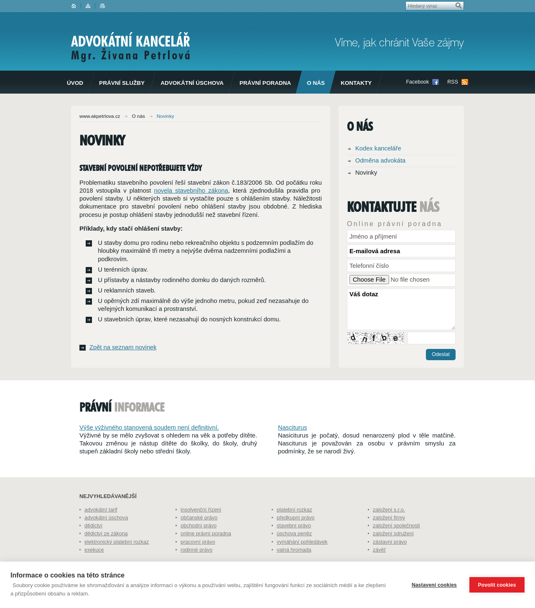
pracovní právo (198, 560)
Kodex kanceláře (378, 148)
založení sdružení (393, 552)
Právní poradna (265, 83)
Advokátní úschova (192, 83)
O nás (316, 83)
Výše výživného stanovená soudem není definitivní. (149, 446)
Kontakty (356, 83)
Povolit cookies (497, 585)
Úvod (75, 83)
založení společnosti (396, 544)
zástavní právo (390, 560)
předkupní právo (295, 536)
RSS (452, 82)
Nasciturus (292, 446)
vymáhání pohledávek (302, 560)
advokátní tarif (100, 528)
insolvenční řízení (201, 528)
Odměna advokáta (380, 160)
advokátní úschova (106, 536)
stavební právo (294, 544)
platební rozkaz (294, 528)
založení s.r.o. (389, 528)
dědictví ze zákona (106, 552)
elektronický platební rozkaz (116, 560)
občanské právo (199, 536)
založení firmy (389, 536)
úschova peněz (294, 552)
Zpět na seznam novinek (122, 347)
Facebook (417, 82)
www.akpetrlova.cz (99, 116)
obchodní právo (199, 544)
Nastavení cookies (434, 585)
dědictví (93, 544)
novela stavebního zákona (191, 190)
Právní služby (122, 83)
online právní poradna (206, 552)
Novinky (366, 172)
